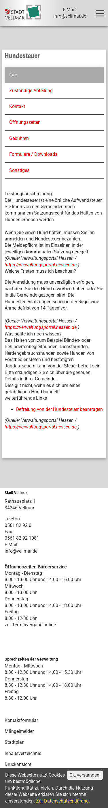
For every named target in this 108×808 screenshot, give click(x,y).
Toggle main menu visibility (101, 11)
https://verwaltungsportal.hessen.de (41, 264)
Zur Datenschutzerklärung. (63, 801)
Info (13, 74)
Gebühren (19, 138)
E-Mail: (11, 544)
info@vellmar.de (21, 551)
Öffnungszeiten (24, 122)
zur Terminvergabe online (30, 624)
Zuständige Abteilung (30, 90)
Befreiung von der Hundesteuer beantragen (59, 409)
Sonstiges (19, 170)
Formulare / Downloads (33, 154)
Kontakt (17, 106)
